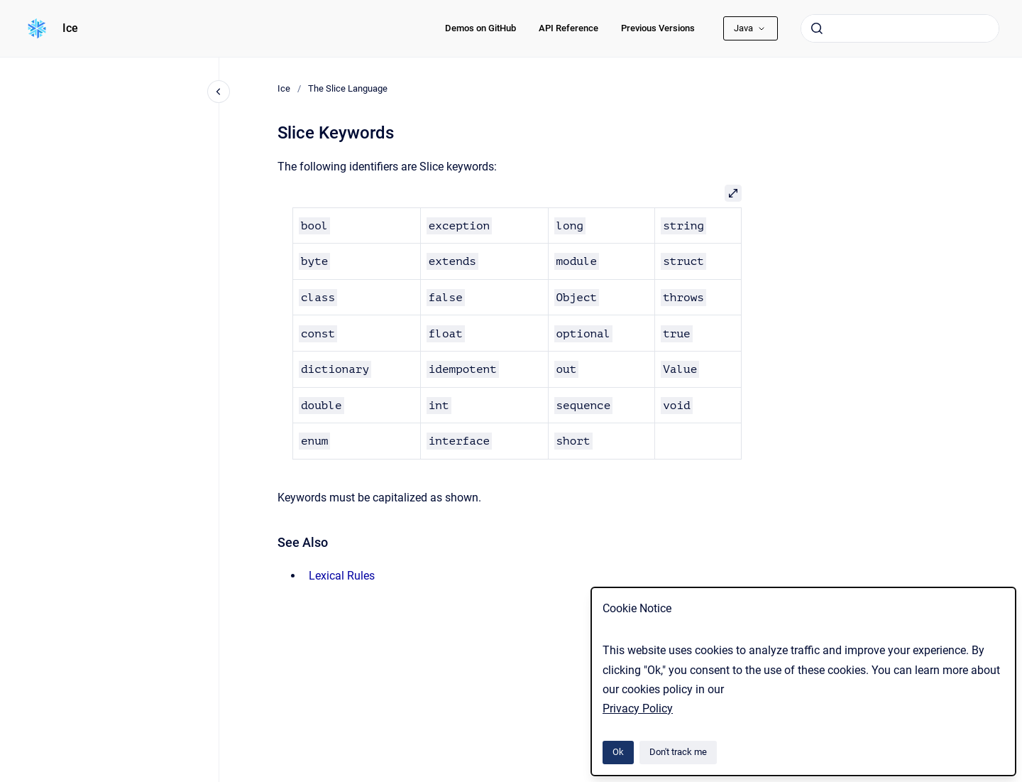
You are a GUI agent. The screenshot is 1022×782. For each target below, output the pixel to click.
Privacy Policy (638, 708)
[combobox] (900, 28)
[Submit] (817, 28)
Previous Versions (658, 28)
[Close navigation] (218, 91)
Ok (618, 751)
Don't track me (678, 751)
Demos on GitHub (480, 28)
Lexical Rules (342, 575)
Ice (70, 28)
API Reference (568, 28)
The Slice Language (348, 88)
